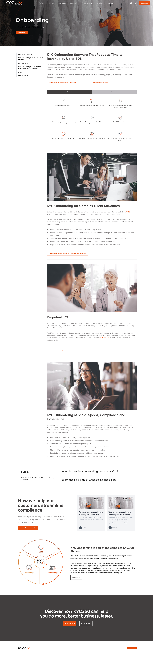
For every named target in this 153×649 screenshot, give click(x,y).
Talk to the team (86, 623)
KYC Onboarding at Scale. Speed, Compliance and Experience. (29, 68)
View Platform (76, 577)
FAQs (20, 72)
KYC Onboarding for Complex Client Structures (30, 59)
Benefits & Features (25, 54)
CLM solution (104, 338)
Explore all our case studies (28, 528)
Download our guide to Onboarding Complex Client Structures (67, 253)
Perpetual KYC (23, 63)
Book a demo (22, 32)
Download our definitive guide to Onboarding (62, 83)
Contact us (144, 3)
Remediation (63, 3)
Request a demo (69, 623)
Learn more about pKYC (55, 351)
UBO (128, 212)
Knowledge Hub (23, 76)
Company (111, 3)
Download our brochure (100, 83)
